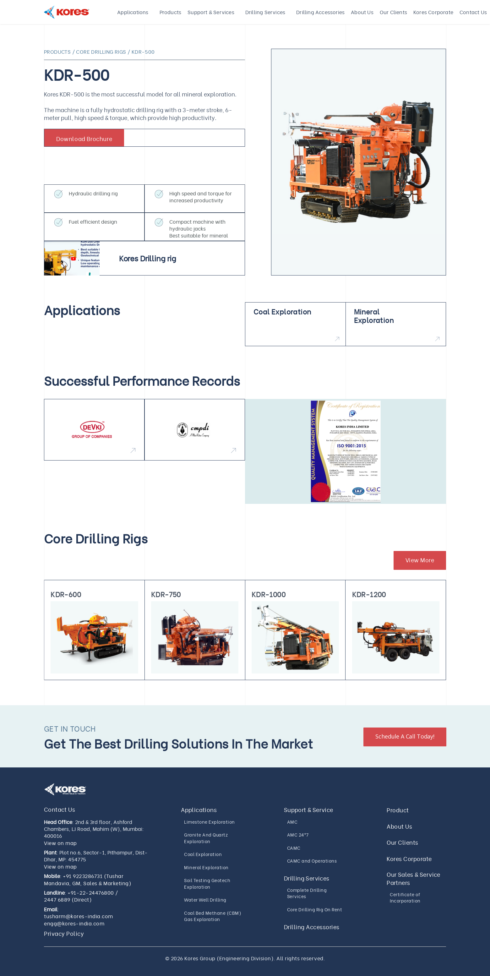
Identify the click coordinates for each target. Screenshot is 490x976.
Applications (132, 12)
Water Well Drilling (205, 899)
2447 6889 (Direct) (68, 899)
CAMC (294, 847)
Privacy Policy (64, 933)
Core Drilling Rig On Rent (314, 909)
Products (171, 12)
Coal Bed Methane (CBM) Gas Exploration (212, 916)
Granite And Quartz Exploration (206, 837)
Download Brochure (84, 138)
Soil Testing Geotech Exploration (207, 883)
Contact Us (473, 12)
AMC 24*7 (298, 834)
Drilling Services (265, 12)
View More (420, 559)
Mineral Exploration (206, 867)
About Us (362, 12)
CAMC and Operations (312, 860)
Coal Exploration (203, 854)
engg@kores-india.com (74, 923)
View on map (60, 843)
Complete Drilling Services (307, 893)
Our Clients (393, 12)
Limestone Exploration (209, 821)
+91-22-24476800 (91, 892)
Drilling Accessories (320, 12)
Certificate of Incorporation (405, 897)
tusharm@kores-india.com (78, 916)
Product (398, 809)
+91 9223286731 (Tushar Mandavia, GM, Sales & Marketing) (87, 879)
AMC (292, 821)
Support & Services (211, 12)
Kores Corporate (433, 12)
